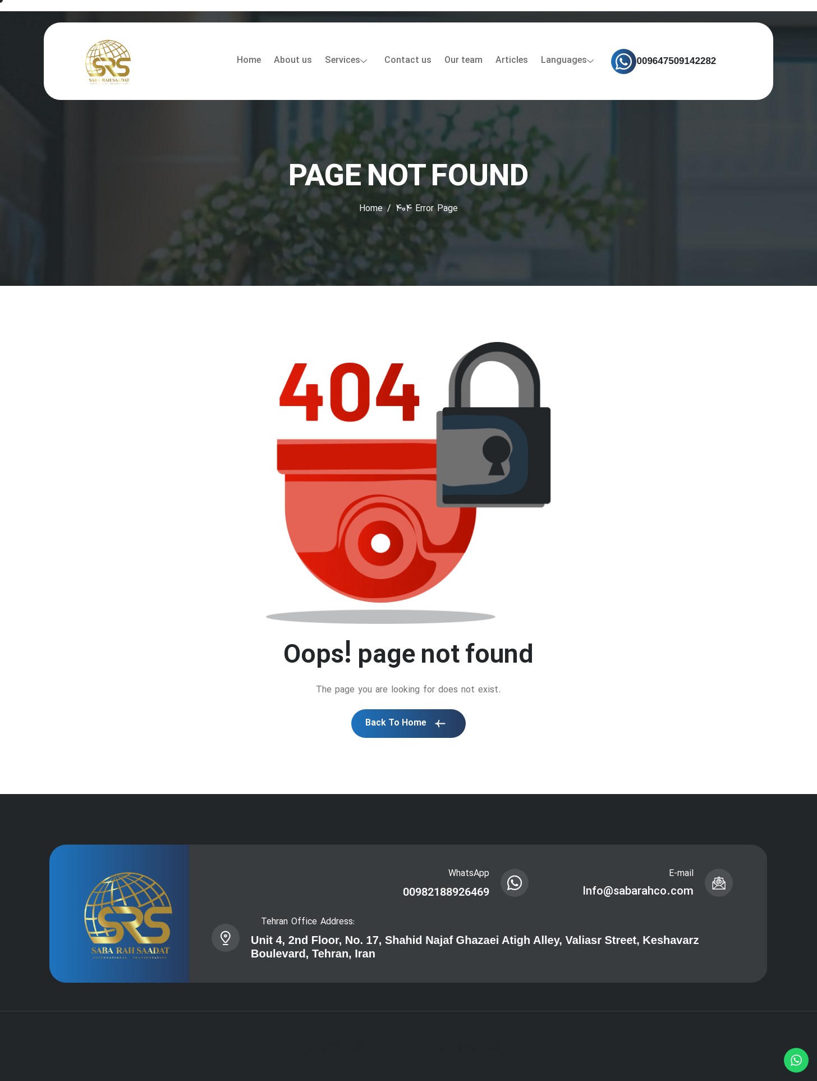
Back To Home (405, 723)
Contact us (408, 60)
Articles (511, 60)
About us (293, 60)
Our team (463, 60)
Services (346, 60)
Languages (567, 60)
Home (249, 60)
